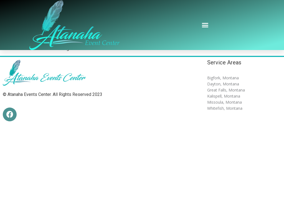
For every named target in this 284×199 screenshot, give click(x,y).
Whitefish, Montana (224, 108)
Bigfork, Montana (223, 77)
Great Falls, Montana (226, 90)
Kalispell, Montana (223, 96)
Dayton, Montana (223, 84)
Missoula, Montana (224, 102)
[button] (205, 25)
